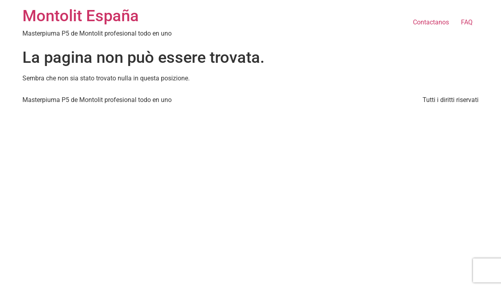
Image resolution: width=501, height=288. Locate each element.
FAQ (467, 22)
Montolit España (80, 15)
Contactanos (431, 22)
